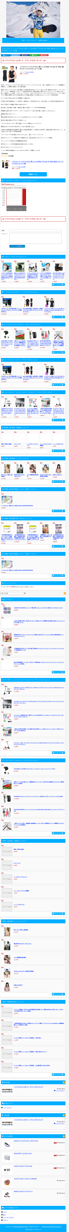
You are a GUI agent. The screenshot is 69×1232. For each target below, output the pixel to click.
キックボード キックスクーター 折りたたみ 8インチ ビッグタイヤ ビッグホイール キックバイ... (20, 411)
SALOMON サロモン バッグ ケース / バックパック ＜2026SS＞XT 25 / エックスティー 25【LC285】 (33, 344)
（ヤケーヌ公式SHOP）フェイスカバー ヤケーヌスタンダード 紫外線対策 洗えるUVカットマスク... (7, 276)
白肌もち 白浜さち (57, 474)
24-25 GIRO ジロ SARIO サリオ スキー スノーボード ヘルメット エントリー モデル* (34, 768)
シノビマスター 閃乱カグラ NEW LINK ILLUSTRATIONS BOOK (17, 505)
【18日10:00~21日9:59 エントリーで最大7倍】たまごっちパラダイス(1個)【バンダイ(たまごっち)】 (38, 607)
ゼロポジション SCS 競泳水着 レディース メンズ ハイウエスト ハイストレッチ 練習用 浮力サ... (11, 310)
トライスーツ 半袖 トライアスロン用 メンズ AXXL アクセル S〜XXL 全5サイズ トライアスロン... (54, 310)
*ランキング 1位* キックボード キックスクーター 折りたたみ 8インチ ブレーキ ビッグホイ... (58, 411)
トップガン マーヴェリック (20, 877)
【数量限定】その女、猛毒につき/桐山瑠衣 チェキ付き (46, 536)
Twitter (24, 55)
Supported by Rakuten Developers (51, 1226)
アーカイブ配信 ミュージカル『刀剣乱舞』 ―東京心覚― (27, 1037)
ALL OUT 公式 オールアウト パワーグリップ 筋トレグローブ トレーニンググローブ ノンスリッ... (59, 276)
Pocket (44, 55)
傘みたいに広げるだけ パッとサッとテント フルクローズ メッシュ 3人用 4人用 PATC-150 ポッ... (19, 276)
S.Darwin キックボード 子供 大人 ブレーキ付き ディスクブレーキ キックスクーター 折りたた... (7, 411)
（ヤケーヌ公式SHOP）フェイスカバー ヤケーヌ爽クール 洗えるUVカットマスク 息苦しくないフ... (46, 276)
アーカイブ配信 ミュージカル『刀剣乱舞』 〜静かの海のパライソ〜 (30, 1051)
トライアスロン (59, 1090)
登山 (4, 1214)
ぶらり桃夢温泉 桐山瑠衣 (20, 957)
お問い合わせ (42, 40)
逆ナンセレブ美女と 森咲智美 (21, 929)
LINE (34, 55)
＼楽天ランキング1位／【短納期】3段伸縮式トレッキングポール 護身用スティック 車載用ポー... (58, 344)
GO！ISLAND (30, 72)
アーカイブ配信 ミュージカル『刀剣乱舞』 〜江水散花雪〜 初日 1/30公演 (32, 1065)
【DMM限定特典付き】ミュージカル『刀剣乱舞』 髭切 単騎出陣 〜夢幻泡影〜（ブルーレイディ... (33, 538)
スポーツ (5, 1220)
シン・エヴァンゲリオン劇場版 (21, 890)
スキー (5, 1212)
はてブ (6, 55)
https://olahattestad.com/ (20, 1226)
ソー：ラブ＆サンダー (58, 444)
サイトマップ (31, 40)
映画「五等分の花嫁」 (6, 444)
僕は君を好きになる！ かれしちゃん (22, 943)
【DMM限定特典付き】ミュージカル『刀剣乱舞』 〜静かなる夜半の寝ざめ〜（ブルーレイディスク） (7, 538)
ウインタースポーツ (8, 1217)
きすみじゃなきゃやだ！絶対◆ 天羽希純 (24, 971)
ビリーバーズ (17, 444)
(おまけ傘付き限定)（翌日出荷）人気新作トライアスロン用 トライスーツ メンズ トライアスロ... (33, 310)
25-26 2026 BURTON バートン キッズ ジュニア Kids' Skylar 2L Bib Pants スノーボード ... (45, 343)
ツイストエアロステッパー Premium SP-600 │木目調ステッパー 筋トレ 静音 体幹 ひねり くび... (33, 276)
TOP (23, 40)
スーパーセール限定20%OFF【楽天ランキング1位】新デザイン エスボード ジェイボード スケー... (33, 411)
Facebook (15, 55)
